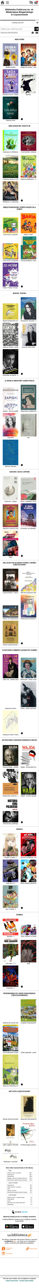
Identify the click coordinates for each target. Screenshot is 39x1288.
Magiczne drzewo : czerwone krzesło (16, 1197)
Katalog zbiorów (18, 23)
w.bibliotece (10, 1241)
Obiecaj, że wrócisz (11, 1190)
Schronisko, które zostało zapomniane (16, 1202)
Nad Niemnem (10, 1176)
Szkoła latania (10, 1174)
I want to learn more (12, 1280)
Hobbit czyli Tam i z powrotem (14, 1173)
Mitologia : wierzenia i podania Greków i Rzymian (18, 1178)
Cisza (8, 1188)
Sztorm (9, 1201)
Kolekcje (15, 32)
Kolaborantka (10, 1204)
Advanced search (6, 32)
